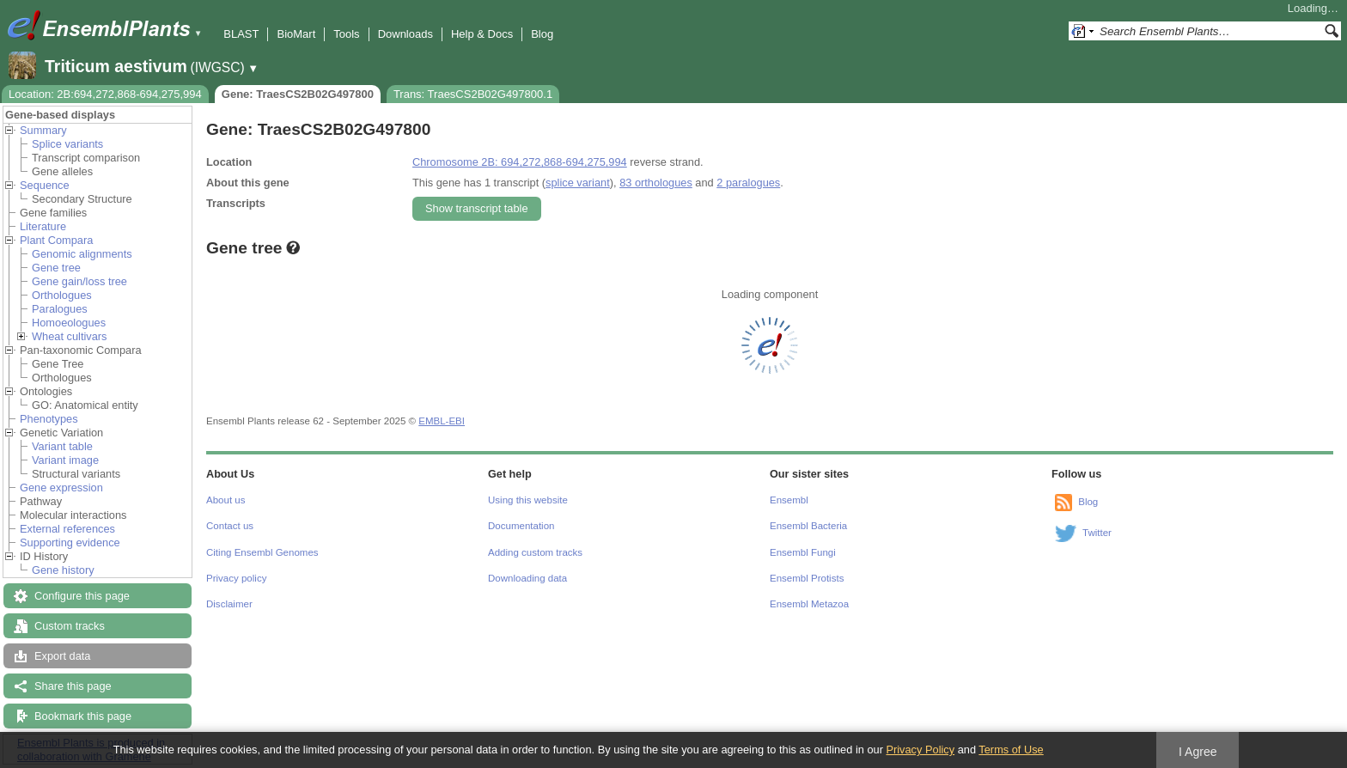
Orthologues (62, 295)
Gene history (63, 570)
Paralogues (60, 308)
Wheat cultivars (69, 336)
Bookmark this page (82, 716)
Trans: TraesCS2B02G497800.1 (472, 94)
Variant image (65, 460)
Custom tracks (69, 625)
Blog (542, 33)
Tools (346, 33)
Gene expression (61, 487)
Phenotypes (49, 418)
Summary (43, 130)
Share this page (73, 686)
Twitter (1097, 532)
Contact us (229, 526)
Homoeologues (69, 322)
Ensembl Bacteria (808, 526)
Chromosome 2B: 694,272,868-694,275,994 (519, 161)
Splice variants (67, 143)
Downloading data (527, 578)
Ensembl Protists (807, 578)
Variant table (62, 446)
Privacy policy (236, 578)
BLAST (241, 33)
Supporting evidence (70, 542)
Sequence (45, 185)
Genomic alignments (82, 253)
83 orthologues (655, 182)
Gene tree (56, 267)
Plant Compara (56, 240)
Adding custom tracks (535, 552)
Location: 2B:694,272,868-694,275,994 (105, 94)
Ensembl (789, 500)
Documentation (521, 526)
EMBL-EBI (441, 421)
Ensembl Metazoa (809, 604)
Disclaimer (229, 604)
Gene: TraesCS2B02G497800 (298, 94)
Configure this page (82, 595)
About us (225, 500)
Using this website (528, 500)
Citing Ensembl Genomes (262, 552)
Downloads (405, 33)
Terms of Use (1010, 749)
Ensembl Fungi (803, 552)
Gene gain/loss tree (79, 281)
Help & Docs (482, 33)
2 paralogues (748, 182)
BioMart (296, 33)
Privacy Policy (920, 749)
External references (67, 528)
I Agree (1198, 752)
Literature (43, 226)
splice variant (578, 182)
